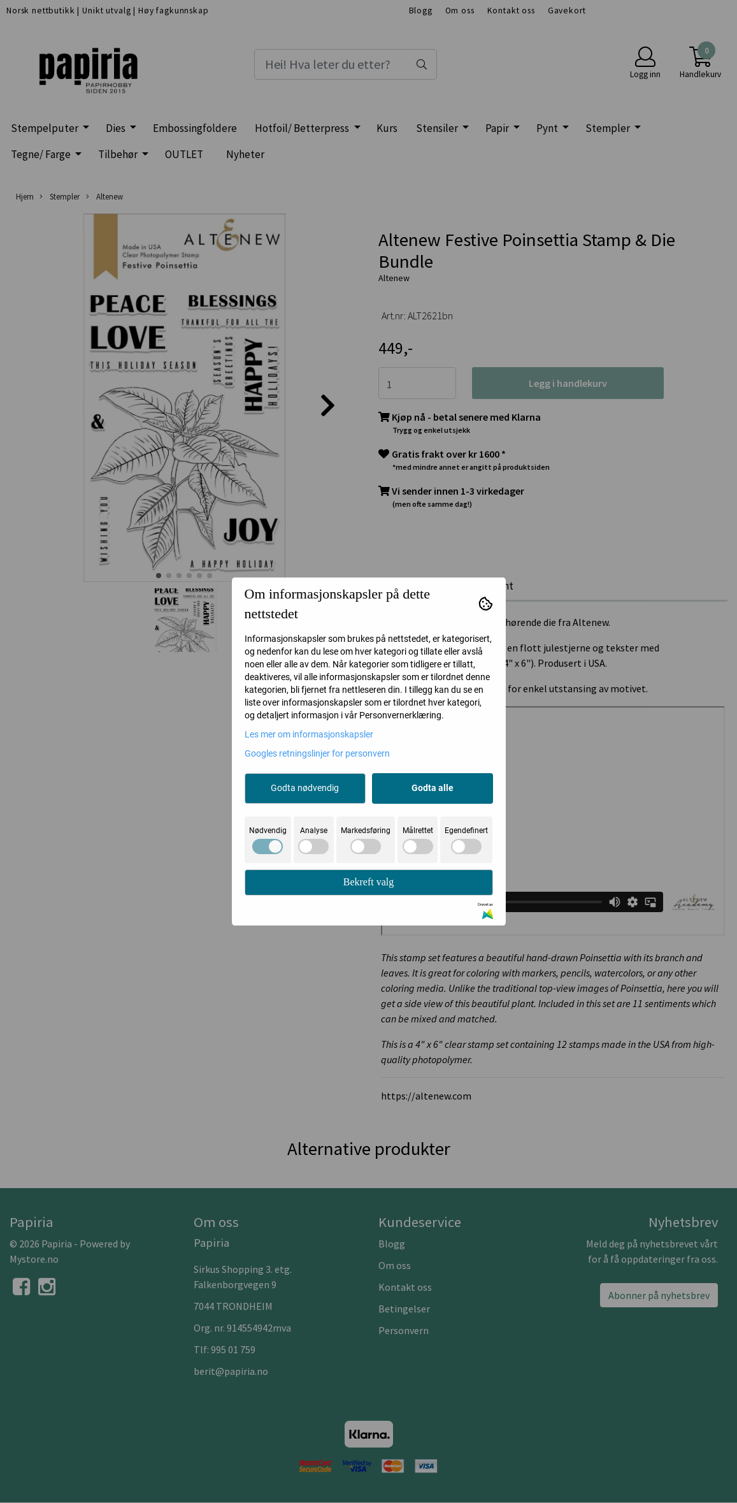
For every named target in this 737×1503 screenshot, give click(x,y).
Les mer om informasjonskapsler (309, 734)
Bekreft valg (368, 881)
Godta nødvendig (305, 788)
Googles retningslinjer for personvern (317, 753)
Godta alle (432, 788)
